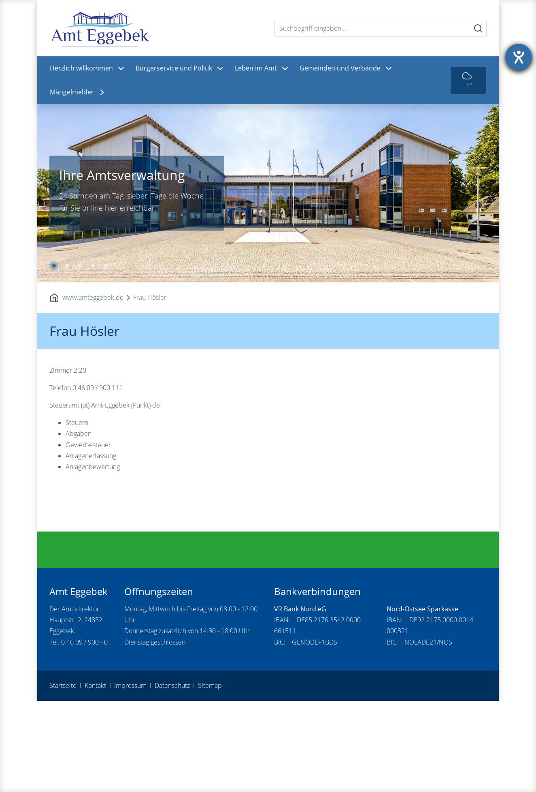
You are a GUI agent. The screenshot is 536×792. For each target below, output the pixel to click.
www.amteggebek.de (92, 297)
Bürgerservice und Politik (180, 68)
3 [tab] (80, 266)
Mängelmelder (78, 92)
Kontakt (95, 776)
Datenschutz (172, 776)
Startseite (63, 776)
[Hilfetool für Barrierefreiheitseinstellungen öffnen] (518, 57)
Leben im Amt (262, 68)
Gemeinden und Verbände (346, 68)
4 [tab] (93, 266)
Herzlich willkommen (88, 68)
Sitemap (210, 776)
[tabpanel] (268, 193)
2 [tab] (67, 266)
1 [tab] (54, 266)
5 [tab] (106, 266)
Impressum (130, 776)
